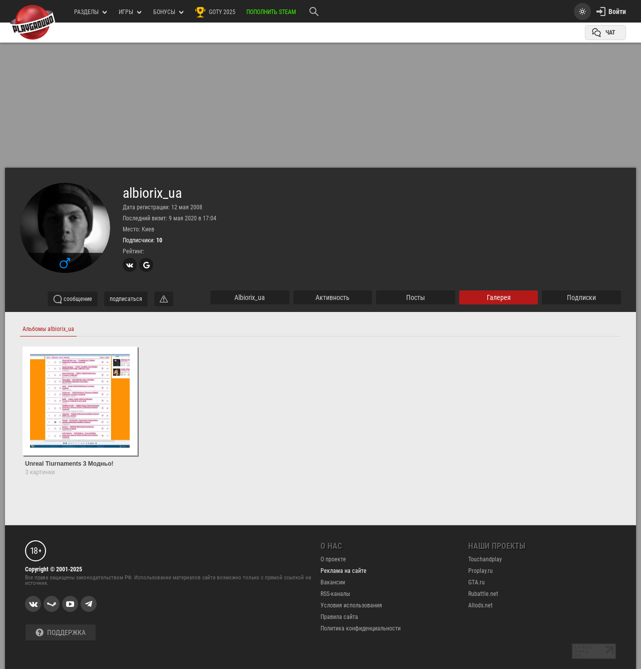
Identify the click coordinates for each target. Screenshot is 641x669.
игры (130, 12)
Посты (415, 297)
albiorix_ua (152, 193)
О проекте (333, 559)
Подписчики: (142, 240)
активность (332, 297)
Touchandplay (485, 559)
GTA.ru (476, 582)
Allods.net (480, 605)
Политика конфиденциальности (360, 628)
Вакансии (332, 582)
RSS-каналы (335, 593)
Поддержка (61, 632)
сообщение (72, 298)
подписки (581, 297)
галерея (499, 297)
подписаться (126, 298)
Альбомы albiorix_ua (48, 328)
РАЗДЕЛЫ (90, 12)
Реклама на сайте (343, 570)
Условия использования (351, 605)
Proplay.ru (480, 570)
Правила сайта (339, 616)
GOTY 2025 (214, 12)
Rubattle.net (483, 593)
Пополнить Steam (271, 12)
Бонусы (168, 12)
